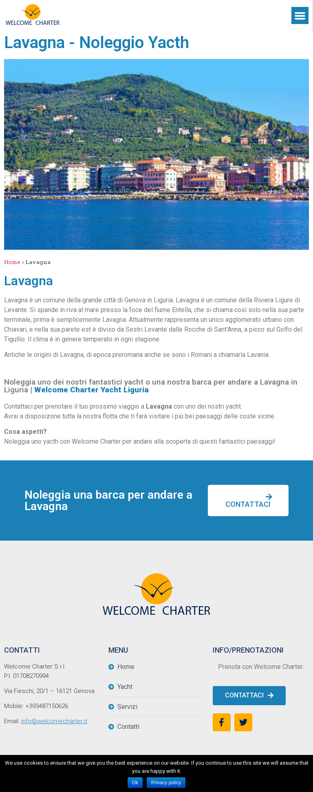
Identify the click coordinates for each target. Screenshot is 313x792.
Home (12, 262)
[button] (248, 500)
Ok (135, 782)
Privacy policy (166, 782)
